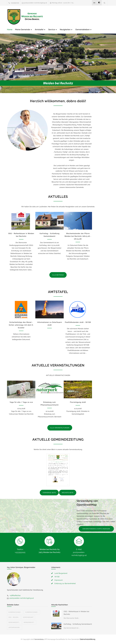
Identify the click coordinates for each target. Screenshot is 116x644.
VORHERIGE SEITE (49, 492)
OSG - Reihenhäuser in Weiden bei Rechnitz (76, 613)
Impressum (58, 580)
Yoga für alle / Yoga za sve (21, 402)
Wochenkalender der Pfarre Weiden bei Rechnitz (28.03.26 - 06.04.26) (77, 236)
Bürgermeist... (29, 622)
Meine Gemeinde (23, 29)
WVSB (56, 577)
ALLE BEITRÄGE (58, 275)
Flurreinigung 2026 (78, 402)
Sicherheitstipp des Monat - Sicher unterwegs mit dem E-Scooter (21, 325)
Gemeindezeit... (14, 622)
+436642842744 (15, 595)
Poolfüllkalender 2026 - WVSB (78, 322)
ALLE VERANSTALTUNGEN (59, 428)
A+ (94, 3)
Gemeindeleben (83, 29)
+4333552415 (15, 3)
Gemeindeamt (28, 617)
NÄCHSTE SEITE (67, 492)
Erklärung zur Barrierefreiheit (65, 583)
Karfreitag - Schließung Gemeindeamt (78, 624)
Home (9, 29)
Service (52, 29)
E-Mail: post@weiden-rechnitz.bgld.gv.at (79, 552)
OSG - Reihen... (13, 617)
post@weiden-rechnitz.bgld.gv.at (35, 3)
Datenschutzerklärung (87, 639)
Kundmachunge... (15, 612)
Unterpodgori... (14, 627)
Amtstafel (40, 29)
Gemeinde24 (39, 639)
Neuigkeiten (66, 29)
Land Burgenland (60, 573)
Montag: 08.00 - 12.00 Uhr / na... (63, 3)
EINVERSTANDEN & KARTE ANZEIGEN (96, 529)
